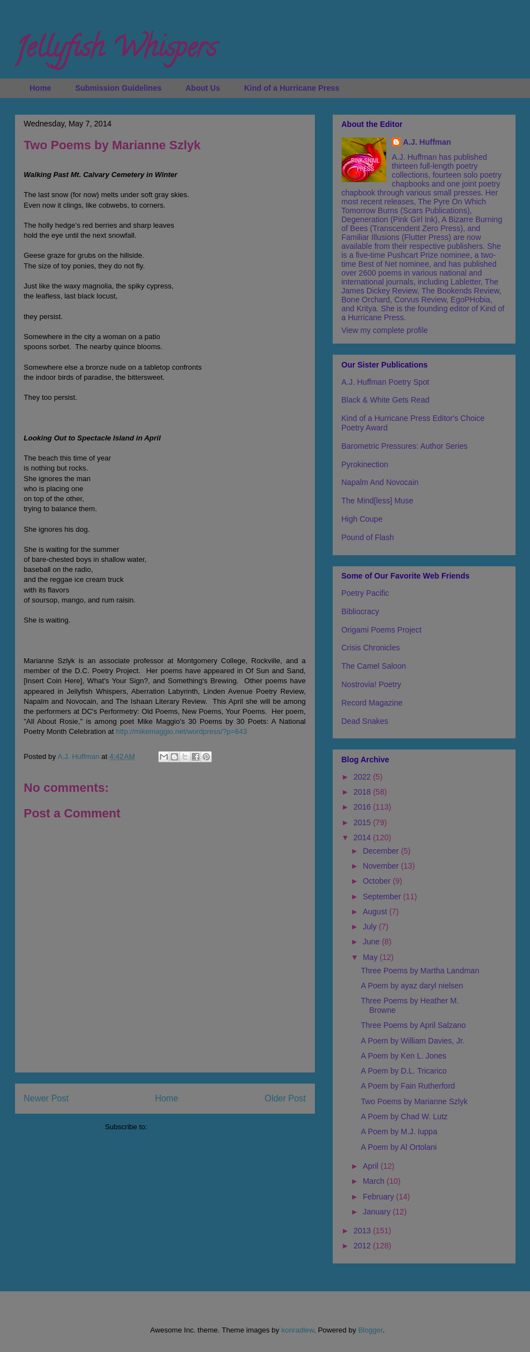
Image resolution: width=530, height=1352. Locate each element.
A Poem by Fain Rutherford (408, 1085)
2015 (363, 822)
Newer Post (46, 1098)
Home (40, 88)
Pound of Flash (368, 537)
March (375, 1181)
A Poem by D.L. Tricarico (403, 1070)
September (383, 896)
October (378, 880)
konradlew (297, 1330)
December (382, 850)
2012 (363, 1245)
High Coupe (362, 519)
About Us (203, 88)
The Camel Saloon (374, 666)
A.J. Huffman (427, 142)
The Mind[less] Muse (378, 500)
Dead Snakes (365, 721)
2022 (363, 776)
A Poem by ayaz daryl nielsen (412, 985)
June (372, 941)
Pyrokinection (365, 464)
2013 (363, 1230)
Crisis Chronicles (371, 647)
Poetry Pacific (366, 593)
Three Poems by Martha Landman (420, 970)
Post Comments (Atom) (187, 1127)
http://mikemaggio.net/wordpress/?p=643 (181, 731)
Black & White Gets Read (386, 399)
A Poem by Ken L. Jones (403, 1055)
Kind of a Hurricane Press (291, 88)
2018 (363, 791)
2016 (363, 806)
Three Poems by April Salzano (413, 1025)
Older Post (285, 1098)
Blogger (370, 1330)
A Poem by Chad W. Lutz (404, 1116)
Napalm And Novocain (380, 482)
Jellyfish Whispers (115, 50)
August (376, 911)
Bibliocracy (361, 611)
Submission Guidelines (118, 88)
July (371, 926)
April (372, 1166)
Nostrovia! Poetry (371, 684)
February (379, 1196)
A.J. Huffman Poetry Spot (386, 382)
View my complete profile (385, 330)
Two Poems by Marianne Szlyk (414, 1101)
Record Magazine (372, 702)
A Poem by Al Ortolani (398, 1147)
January (378, 1211)
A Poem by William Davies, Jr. (412, 1040)
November (382, 865)
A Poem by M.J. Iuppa (399, 1131)
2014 (363, 837)
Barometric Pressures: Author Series (405, 446)
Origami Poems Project (382, 629)
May (371, 957)
